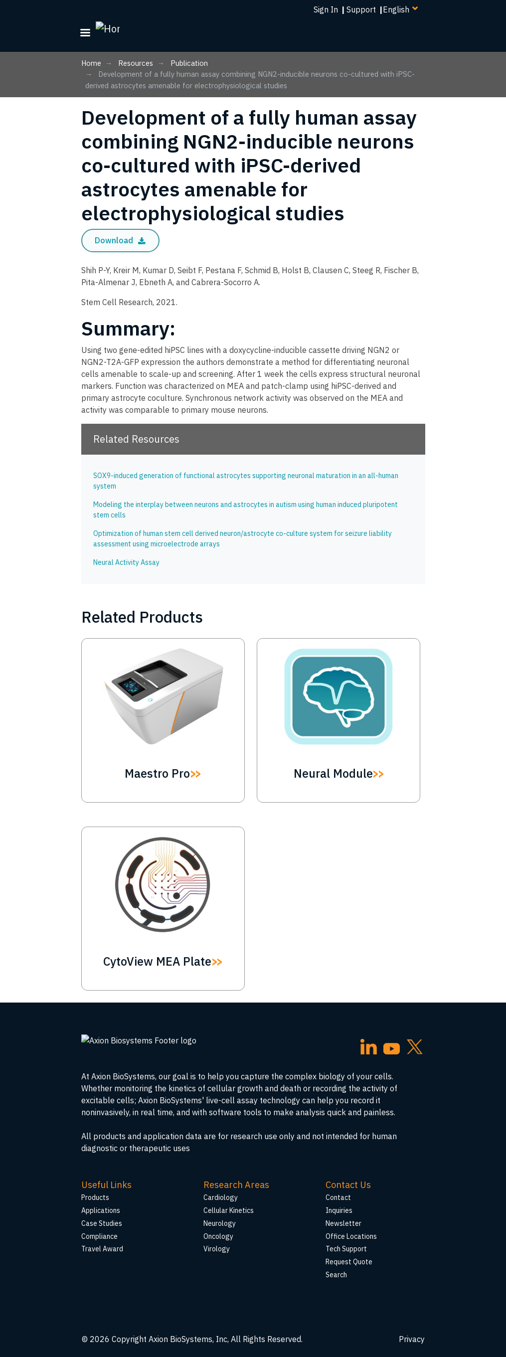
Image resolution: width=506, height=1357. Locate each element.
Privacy (412, 1339)
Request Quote (349, 1261)
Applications (100, 1210)
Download (120, 240)
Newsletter (343, 1223)
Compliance (99, 1236)
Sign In (326, 9)
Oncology (218, 1236)
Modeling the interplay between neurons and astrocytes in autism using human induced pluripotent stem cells (245, 509)
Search (336, 1274)
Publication (189, 63)
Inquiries (339, 1210)
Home (91, 63)
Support (361, 9)
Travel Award (102, 1248)
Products (95, 1197)
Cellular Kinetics (228, 1210)
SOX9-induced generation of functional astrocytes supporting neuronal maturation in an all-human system (245, 481)
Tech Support (346, 1248)
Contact (338, 1197)
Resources (135, 63)
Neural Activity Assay (126, 562)
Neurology (219, 1223)
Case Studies (101, 1223)
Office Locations (351, 1236)
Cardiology (220, 1197)
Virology (216, 1248)
